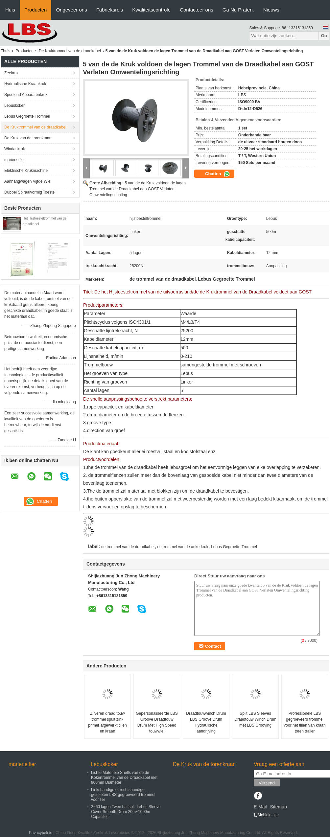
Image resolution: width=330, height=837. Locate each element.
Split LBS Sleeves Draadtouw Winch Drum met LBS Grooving (255, 719)
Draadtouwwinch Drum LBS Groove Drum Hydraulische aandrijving (206, 722)
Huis (10, 9)
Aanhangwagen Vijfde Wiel (27, 181)
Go (324, 35)
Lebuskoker (14, 105)
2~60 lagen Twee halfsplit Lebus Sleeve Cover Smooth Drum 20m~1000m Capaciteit (126, 811)
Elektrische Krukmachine (26, 170)
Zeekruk (11, 73)
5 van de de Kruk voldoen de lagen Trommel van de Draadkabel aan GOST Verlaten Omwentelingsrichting (137, 189)
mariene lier (14, 159)
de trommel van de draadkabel (127, 547)
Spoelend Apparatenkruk (25, 94)
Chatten (217, 174)
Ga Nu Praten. (238, 9)
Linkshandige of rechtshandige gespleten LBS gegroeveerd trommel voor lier (123, 794)
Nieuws (271, 9)
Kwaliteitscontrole (151, 9)
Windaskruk (14, 149)
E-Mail (260, 806)
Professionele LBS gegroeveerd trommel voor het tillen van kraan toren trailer (304, 722)
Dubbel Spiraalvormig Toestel (30, 192)
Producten (35, 9)
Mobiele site (266, 815)
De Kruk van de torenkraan (27, 138)
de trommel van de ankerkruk (182, 547)
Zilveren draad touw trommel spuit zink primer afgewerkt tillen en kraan (107, 722)
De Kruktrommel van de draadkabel (70, 51)
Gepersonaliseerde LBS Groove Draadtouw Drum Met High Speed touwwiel (156, 722)
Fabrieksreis (109, 9)
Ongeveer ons (71, 9)
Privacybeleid (40, 832)
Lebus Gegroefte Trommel (27, 116)
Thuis (5, 51)
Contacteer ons (196, 9)
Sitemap (278, 806)
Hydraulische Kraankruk (25, 83)
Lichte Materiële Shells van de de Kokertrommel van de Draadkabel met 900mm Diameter (124, 777)
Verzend (267, 782)
